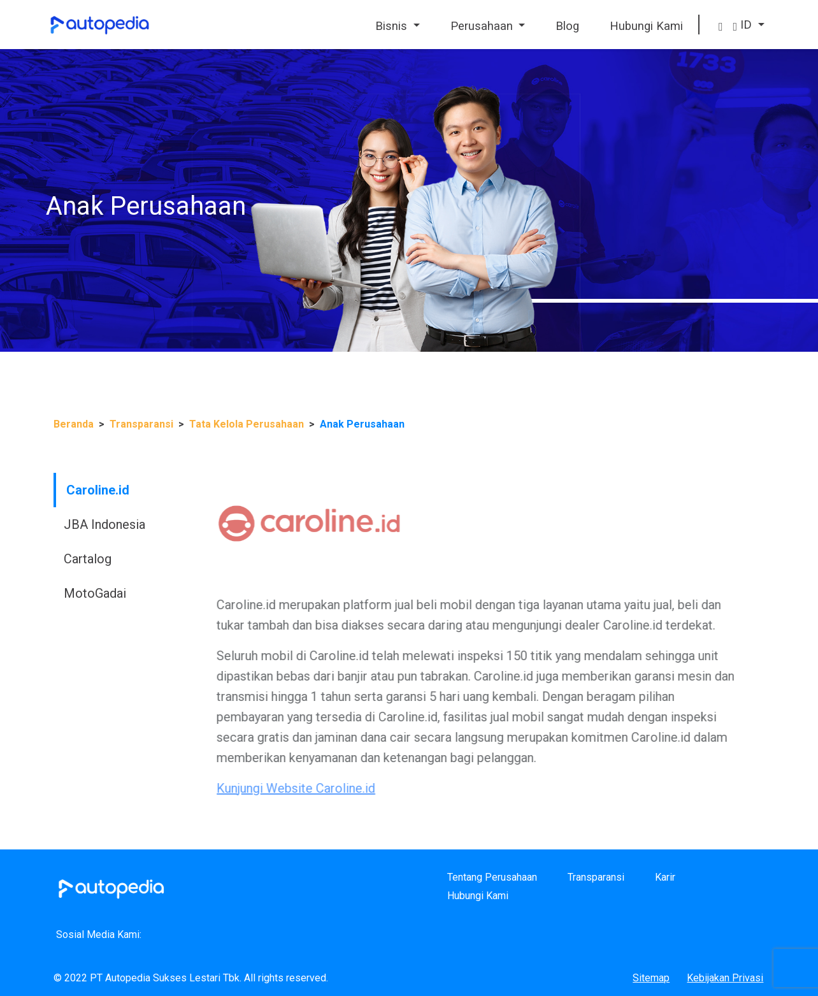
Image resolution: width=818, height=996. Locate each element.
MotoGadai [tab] (60, 593)
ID (744, 24)
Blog (567, 25)
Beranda (74, 424)
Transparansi (141, 424)
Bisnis (392, 25)
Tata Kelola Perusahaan (246, 424)
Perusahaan (483, 25)
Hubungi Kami (646, 25)
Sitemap (651, 978)
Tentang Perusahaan (492, 877)
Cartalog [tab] (53, 559)
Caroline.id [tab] (63, 490)
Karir (665, 877)
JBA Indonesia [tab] (70, 524)
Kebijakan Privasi (725, 978)
